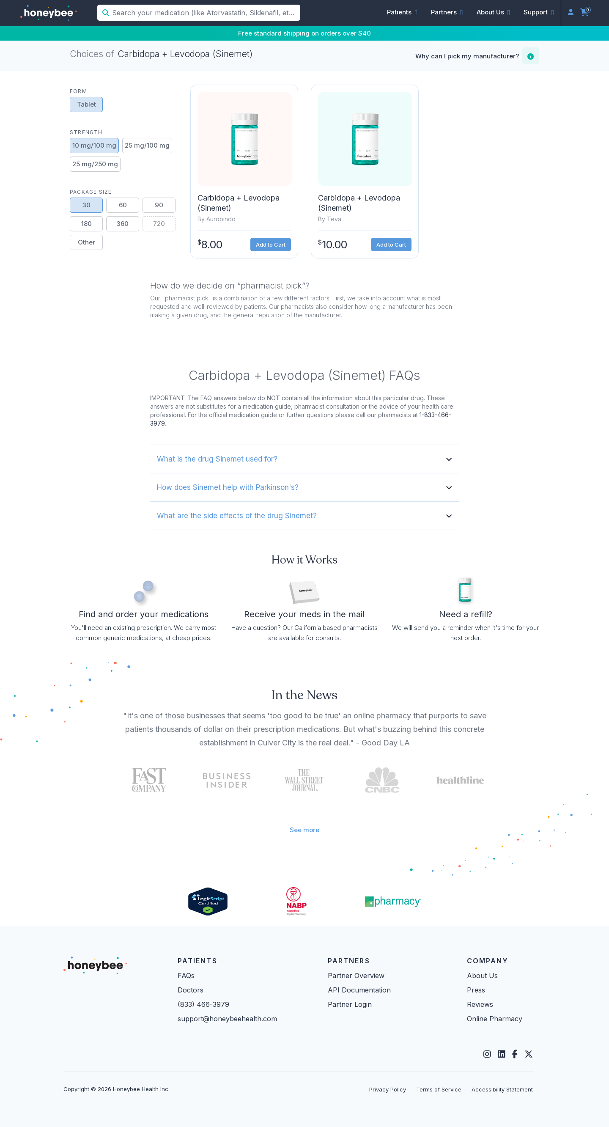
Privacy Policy (387, 1089)
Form (78, 91)
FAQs (186, 975)
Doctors (190, 990)
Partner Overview (356, 975)
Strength (86, 132)
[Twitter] (528, 1054)
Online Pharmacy (494, 1018)
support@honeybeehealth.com (227, 1018)
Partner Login (350, 1004)
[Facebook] (515, 1054)
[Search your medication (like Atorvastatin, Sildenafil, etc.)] (205, 13)
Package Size (91, 192)
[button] (402, 12)
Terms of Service (438, 1089)
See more (304, 830)
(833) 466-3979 (203, 1004)
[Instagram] (487, 1054)
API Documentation (359, 990)
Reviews (480, 1004)
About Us (482, 975)
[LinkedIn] (501, 1054)
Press (476, 990)
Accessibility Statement (502, 1089)
